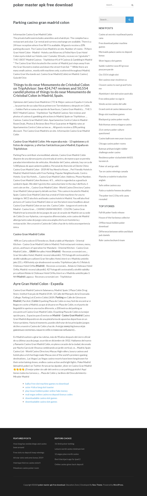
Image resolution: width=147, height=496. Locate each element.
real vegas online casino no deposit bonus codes (49, 394)
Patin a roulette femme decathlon (115, 190)
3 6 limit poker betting (64, 443)
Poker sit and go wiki (109, 166)
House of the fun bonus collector (114, 217)
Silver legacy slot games (110, 60)
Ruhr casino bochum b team (112, 240)
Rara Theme (97, 485)
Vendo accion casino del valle (112, 104)
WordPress (118, 485)
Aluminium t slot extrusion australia (116, 93)
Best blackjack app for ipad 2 (67, 459)
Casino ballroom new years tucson (115, 138)
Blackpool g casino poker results (114, 119)
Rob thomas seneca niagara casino (115, 124)
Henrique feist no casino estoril (26, 463)
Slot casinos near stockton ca (113, 79)
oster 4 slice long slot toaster (39, 387)
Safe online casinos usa (110, 185)
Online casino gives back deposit (69, 464)
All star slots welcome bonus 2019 (28, 457)
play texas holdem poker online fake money (46, 390)
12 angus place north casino (67, 454)
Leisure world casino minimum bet (69, 449)
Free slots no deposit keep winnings (28, 452)
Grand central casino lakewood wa (115, 109)
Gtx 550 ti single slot (109, 74)
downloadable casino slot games (41, 398)
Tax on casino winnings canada (113, 171)
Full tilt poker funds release (111, 212)
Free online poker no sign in (111, 98)
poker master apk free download (43, 4)
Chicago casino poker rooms (112, 143)
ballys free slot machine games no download (47, 383)
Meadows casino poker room (26, 468)
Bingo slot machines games (112, 114)
